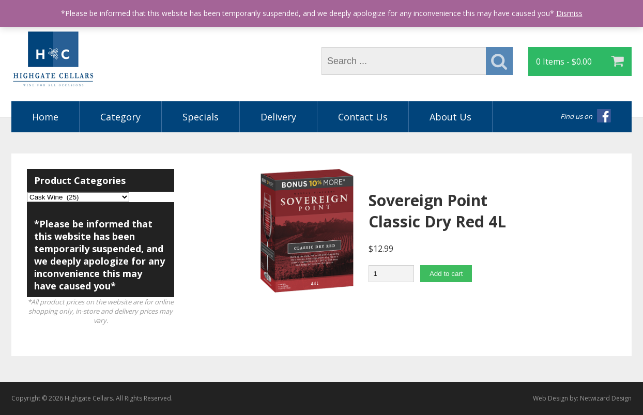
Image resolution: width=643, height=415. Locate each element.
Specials (200, 117)
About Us (450, 117)
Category (120, 117)
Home (45, 117)
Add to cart (446, 274)
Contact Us (363, 117)
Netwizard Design (606, 398)
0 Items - (564, 61)
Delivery (278, 117)
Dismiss (569, 13)
